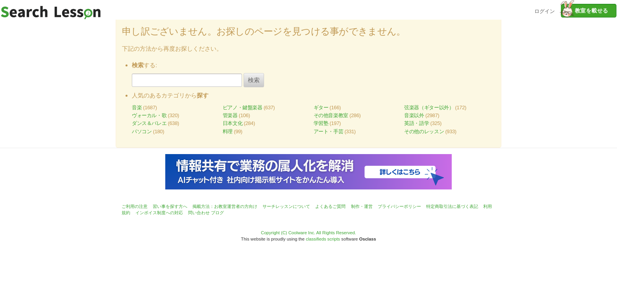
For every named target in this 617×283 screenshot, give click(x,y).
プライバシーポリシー (399, 206)
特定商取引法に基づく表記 (452, 206)
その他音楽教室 (331, 115)
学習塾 (321, 123)
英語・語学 (416, 123)
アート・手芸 (329, 131)
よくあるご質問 (330, 206)
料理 (228, 131)
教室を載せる (584, 10)
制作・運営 (362, 206)
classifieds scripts (323, 239)
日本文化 (232, 123)
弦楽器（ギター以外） (429, 107)
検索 (254, 80)
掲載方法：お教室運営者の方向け (224, 206)
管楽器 (230, 115)
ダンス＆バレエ (149, 123)
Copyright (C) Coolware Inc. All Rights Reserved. (308, 232)
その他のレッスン (424, 131)
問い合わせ (199, 212)
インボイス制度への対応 (159, 212)
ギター (321, 107)
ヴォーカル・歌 (149, 115)
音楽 (137, 107)
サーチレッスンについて (286, 206)
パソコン (141, 131)
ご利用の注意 (135, 206)
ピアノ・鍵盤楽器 (242, 107)
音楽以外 (414, 115)
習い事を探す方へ (170, 206)
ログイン (544, 10)
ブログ (217, 212)
